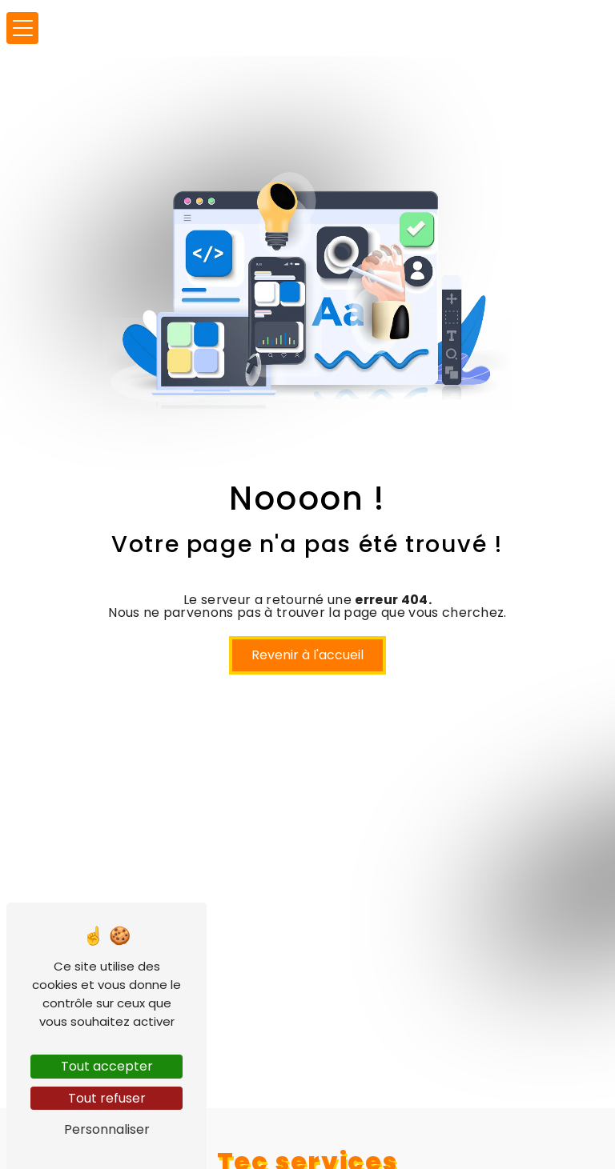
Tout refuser (107, 1098)
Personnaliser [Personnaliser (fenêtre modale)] (107, 1129)
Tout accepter (107, 1066)
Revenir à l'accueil (307, 655)
